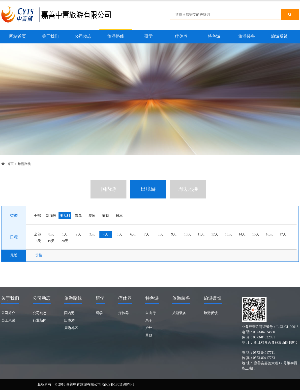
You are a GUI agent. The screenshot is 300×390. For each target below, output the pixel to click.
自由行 (150, 313)
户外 (148, 328)
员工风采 (8, 320)
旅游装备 (246, 36)
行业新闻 (40, 320)
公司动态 (83, 36)
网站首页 (17, 36)
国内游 (69, 313)
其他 (148, 335)
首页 (10, 164)
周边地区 (71, 328)
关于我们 (50, 36)
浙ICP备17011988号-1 (118, 384)
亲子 (148, 320)
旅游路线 (115, 36)
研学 (148, 36)
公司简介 (8, 313)
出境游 (69, 320)
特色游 (214, 36)
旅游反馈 (279, 36)
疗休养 (181, 36)
